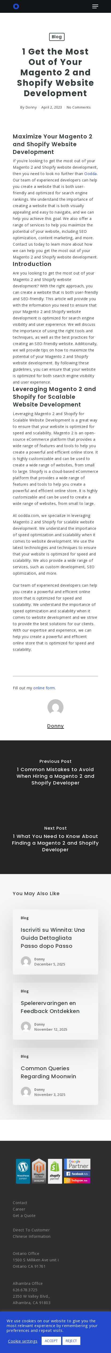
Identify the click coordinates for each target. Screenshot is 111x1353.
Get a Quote (24, 1215)
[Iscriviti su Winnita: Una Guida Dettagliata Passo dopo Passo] (55, 942)
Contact (20, 1202)
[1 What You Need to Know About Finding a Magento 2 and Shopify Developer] (55, 840)
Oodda (90, 173)
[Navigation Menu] (95, 6)
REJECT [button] (71, 1340)
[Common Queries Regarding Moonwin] (55, 1076)
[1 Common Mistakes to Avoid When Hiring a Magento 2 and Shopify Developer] (55, 773)
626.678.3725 (25, 1289)
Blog (57, 37)
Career (19, 1209)
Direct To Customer (31, 1229)
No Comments (79, 107)
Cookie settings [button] (23, 1341)
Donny (31, 107)
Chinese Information (32, 1236)
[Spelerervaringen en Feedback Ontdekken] (55, 1011)
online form (44, 687)
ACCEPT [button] (51, 1340)
